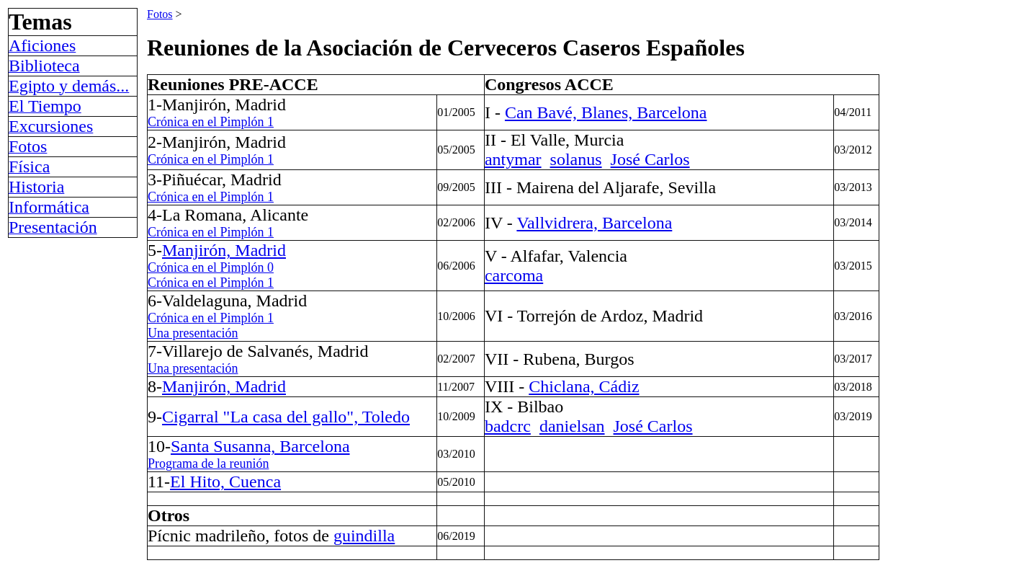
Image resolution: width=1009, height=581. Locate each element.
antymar (513, 159)
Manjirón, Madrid (224, 250)
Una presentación (193, 333)
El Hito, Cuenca (225, 481)
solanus (576, 159)
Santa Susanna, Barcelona (260, 446)
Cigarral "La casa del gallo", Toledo (286, 416)
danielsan (572, 426)
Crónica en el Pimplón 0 (211, 267)
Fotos (160, 14)
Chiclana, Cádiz (584, 386)
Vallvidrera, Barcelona (594, 222)
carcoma (514, 275)
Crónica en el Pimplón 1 (211, 122)
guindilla (364, 535)
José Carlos (650, 159)
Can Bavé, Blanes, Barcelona (606, 112)
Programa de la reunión (208, 463)
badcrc (508, 426)
